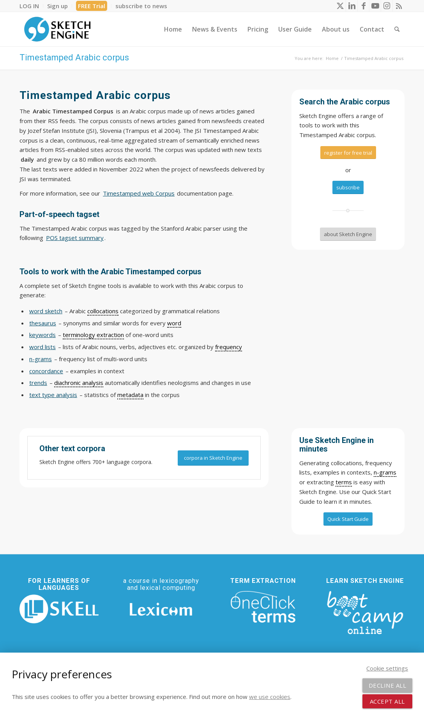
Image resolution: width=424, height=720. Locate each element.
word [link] (174, 323)
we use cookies (269, 697)
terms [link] (344, 482)
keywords (42, 335)
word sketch (45, 311)
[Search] (397, 29)
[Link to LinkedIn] (351, 6)
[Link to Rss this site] (399, 6)
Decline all (387, 685)
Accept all (387, 701)
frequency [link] (228, 347)
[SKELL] (59, 609)
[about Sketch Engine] (348, 234)
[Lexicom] (161, 609)
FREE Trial (91, 6)
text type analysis (53, 395)
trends (38, 382)
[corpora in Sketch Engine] (213, 458)
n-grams (40, 359)
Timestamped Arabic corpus (74, 57)
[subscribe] (348, 187)
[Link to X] (340, 6)
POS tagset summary (75, 238)
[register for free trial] (348, 152)
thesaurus (42, 323)
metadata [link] (130, 395)
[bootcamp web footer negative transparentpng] (365, 612)
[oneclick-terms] (263, 607)
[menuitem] (31, 6)
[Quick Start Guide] (348, 519)
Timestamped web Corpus (139, 193)
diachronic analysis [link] (78, 382)
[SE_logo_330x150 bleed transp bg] (57, 29)
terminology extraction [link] (93, 335)
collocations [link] (102, 311)
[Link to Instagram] (386, 6)
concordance (46, 371)
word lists (42, 347)
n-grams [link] (385, 472)
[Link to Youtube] (375, 6)
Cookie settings (387, 668)
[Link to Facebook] (363, 6)
